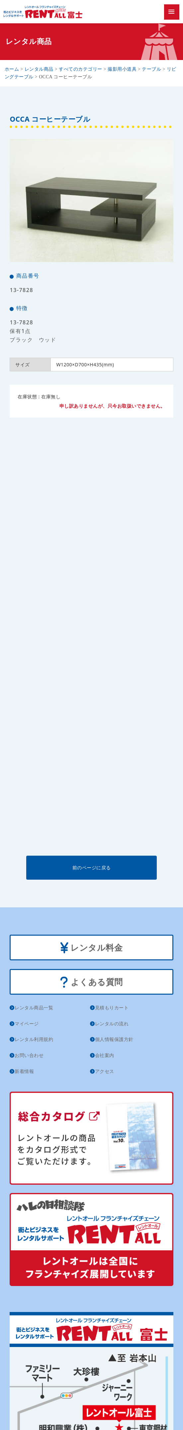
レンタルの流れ (112, 1023)
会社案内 (104, 1055)
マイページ (27, 1023)
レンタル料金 (91, 948)
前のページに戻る (91, 867)
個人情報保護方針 (114, 1039)
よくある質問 (91, 982)
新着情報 (24, 1071)
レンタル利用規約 (34, 1039)
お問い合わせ (29, 1055)
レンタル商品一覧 (34, 1007)
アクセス (104, 1071)
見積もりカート (112, 1007)
